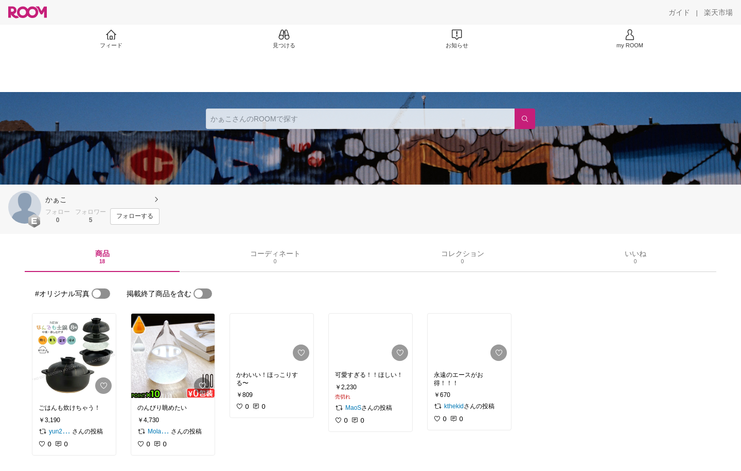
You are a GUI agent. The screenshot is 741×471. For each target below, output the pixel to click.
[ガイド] (679, 12)
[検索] (525, 118)
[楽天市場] (718, 12)
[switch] (101, 293)
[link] (74, 356)
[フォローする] (135, 216)
